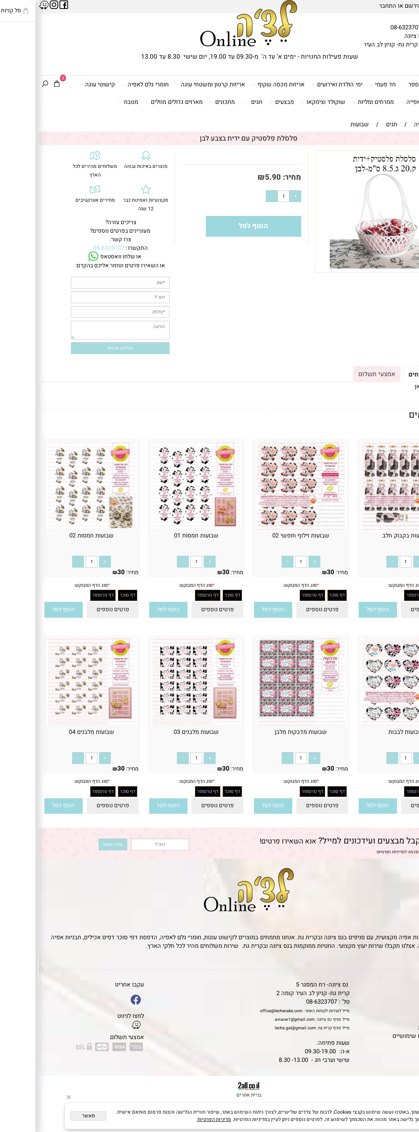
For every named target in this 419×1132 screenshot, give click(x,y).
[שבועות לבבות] (366, 724)
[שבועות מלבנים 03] (157, 724)
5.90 (234, 177)
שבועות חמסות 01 (157, 535)
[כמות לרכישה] (244, 196)
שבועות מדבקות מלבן (262, 732)
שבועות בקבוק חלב (366, 535)
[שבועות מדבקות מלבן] (261, 724)
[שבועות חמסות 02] (52, 528)
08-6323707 (366, 27)
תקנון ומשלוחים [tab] (390, 374)
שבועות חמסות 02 (52, 535)
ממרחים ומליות (334, 102)
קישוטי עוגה (58, 84)
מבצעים (242, 102)
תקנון (407, 993)
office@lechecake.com (242, 1011)
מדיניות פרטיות (397, 1027)
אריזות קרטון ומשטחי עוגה (171, 84)
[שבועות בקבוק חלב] (366, 528)
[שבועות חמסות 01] (157, 528)
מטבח (88, 102)
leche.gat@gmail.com (256, 1028)
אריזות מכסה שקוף (239, 84)
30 (396, 572)
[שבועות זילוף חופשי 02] (261, 528)
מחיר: (252, 177)
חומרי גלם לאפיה (106, 84)
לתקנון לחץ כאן (393, 386)
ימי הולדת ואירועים (297, 84)
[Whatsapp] (402, 1116)
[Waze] (402, 1100)
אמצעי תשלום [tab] (337, 374)
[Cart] (18, 85)
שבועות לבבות (366, 732)
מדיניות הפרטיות (351, 852)
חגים (213, 102)
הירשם (374, 6)
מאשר (49, 1116)
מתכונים (183, 102)
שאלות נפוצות (398, 1044)
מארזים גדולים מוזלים (137, 102)
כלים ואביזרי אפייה (387, 102)
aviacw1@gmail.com (256, 1019)
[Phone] (402, 1084)
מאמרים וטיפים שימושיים (384, 1036)
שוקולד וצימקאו (284, 102)
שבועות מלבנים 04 (52, 732)
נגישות (407, 1019)
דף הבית (405, 984)
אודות (408, 1002)
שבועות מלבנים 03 (157, 732)
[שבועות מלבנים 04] (52, 724)
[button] (338, 610)
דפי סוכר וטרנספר (388, 84)
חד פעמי (343, 84)
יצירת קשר (402, 1010)
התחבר (348, 6)
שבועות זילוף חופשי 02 (261, 535)
